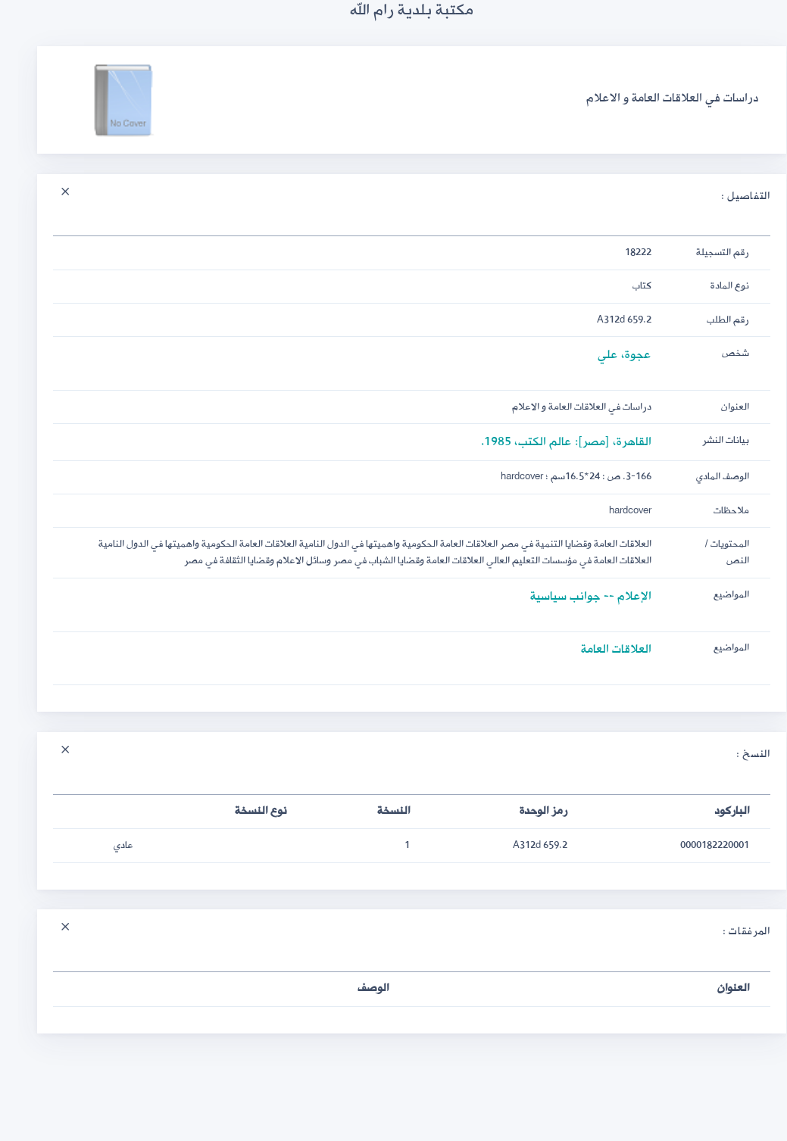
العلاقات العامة (598, 649)
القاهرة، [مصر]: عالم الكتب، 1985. (548, 442)
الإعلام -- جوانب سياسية (572, 596)
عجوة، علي (606, 355)
